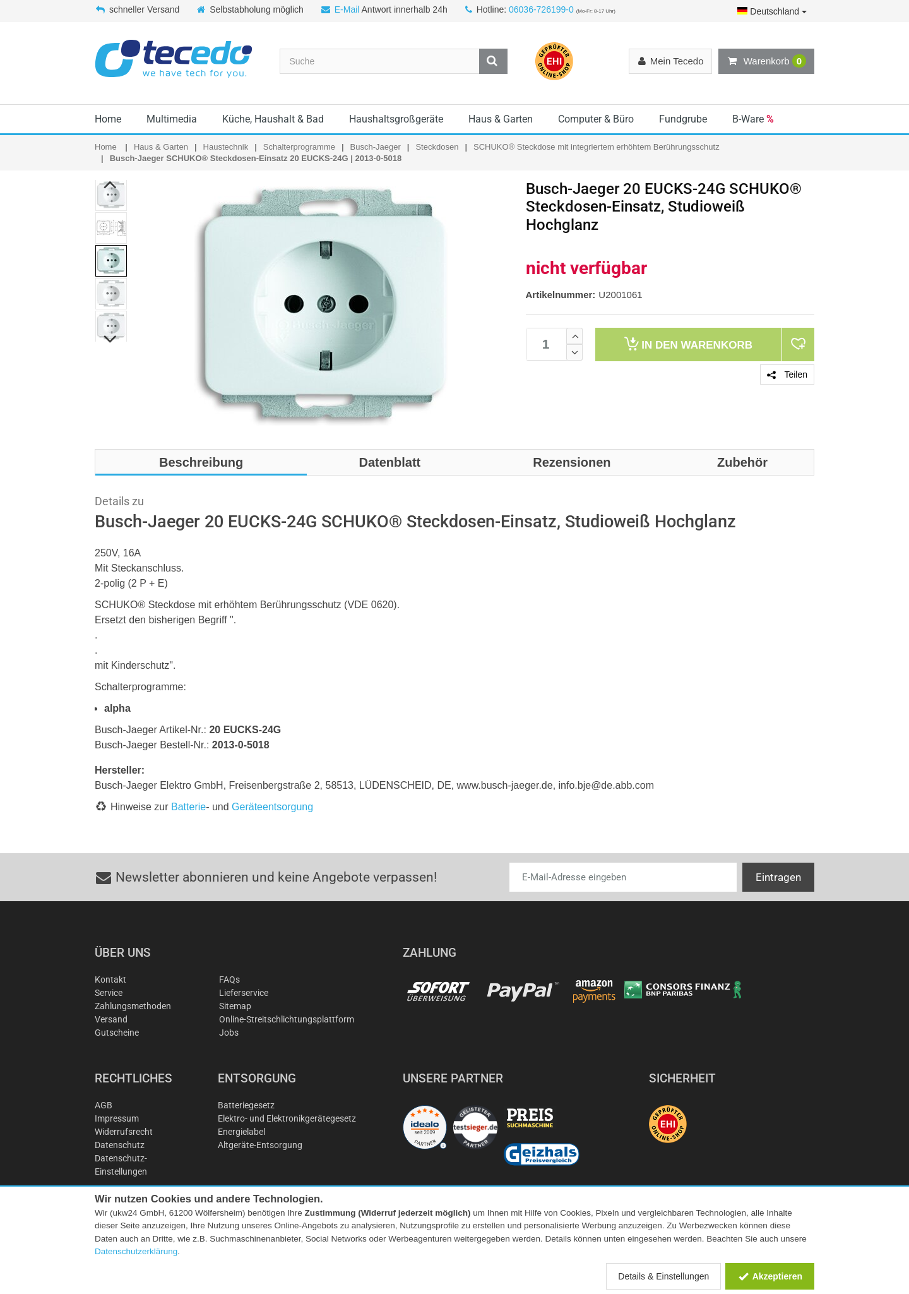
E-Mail (347, 9)
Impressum (117, 1118)
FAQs (229, 979)
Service (108, 993)
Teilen (787, 374)
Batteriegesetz (246, 1105)
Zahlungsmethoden (133, 1006)
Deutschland (772, 11)
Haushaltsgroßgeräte (396, 119)
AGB (103, 1105)
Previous (111, 184)
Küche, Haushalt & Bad (273, 119)
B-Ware (753, 119)
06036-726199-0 (541, 9)
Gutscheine (117, 1032)
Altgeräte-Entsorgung (260, 1145)
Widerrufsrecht (124, 1132)
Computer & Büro (596, 119)
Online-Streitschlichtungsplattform (286, 1019)
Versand (111, 1019)
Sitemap (235, 1006)
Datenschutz (120, 1145)
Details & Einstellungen (663, 1276)
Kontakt (110, 979)
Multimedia (171, 119)
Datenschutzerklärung (136, 1251)
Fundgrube (683, 119)
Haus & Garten (500, 119)
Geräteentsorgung (272, 806)
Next (111, 339)
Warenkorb (766, 61)
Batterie (188, 806)
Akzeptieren (769, 1276)
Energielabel (241, 1132)
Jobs (229, 1032)
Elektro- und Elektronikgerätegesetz (287, 1118)
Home (108, 119)
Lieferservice (243, 993)
